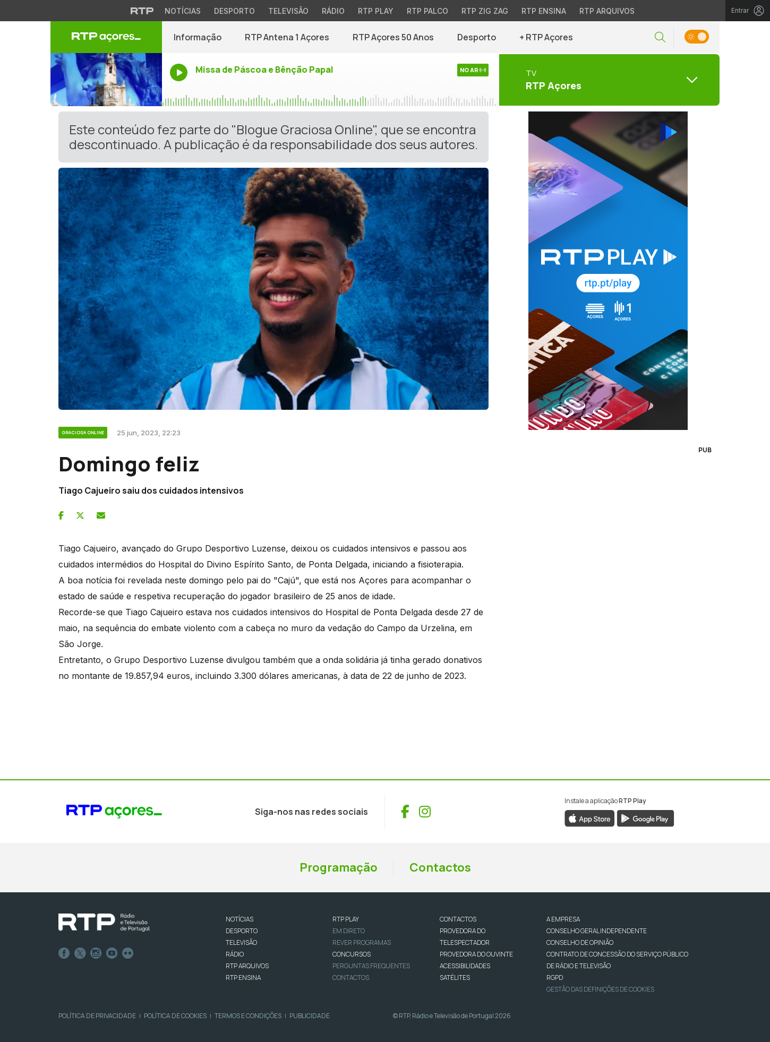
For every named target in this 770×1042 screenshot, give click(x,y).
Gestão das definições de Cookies (600, 989)
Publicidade (309, 1015)
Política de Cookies (175, 1015)
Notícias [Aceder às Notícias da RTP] (183, 10)
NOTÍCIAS (239, 919)
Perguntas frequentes (371, 965)
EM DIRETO (348, 930)
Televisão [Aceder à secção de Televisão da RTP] (288, 10)
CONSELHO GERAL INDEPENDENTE (596, 930)
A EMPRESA (563, 919)
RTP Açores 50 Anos (393, 37)
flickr (128, 953)
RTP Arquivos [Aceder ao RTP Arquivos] (607, 10)
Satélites (455, 977)
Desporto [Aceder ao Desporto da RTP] (234, 10)
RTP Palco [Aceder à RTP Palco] (427, 10)
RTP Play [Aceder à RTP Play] (375, 10)
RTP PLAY (345, 919)
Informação (197, 37)
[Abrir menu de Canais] (608, 79)
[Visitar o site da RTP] (142, 10)
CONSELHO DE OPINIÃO (579, 942)
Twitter (80, 953)
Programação (339, 867)
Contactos (440, 867)
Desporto (476, 37)
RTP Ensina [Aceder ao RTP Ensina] (543, 10)
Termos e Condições (248, 1015)
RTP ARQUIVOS (247, 965)
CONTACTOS (458, 919)
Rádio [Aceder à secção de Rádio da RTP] (333, 10)
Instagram (96, 953)
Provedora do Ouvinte (476, 954)
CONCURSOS (351, 954)
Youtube (112, 953)
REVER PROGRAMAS (361, 942)
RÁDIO (235, 954)
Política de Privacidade (97, 1015)
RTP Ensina (243, 977)
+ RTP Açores (546, 37)
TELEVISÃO (241, 942)
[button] (660, 37)
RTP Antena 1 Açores (287, 37)
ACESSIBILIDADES (465, 965)
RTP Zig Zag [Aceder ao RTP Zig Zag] (484, 10)
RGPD (554, 977)
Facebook (64, 953)
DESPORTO (242, 930)
